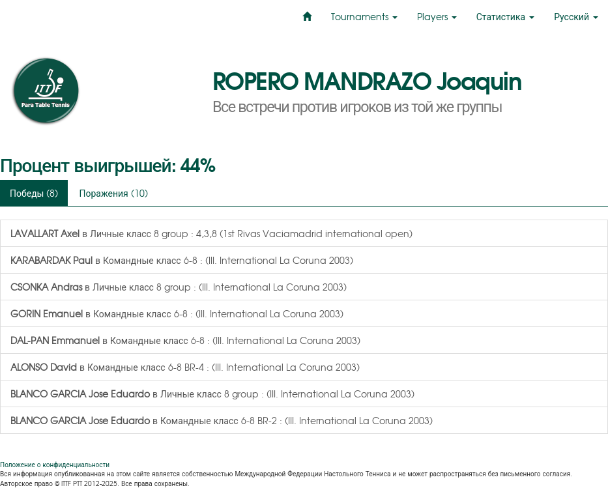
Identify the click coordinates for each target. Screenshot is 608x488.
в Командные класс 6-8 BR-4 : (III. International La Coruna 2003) (185, 366)
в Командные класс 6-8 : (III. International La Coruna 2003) (181, 259)
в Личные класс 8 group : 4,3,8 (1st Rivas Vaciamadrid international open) (211, 233)
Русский (576, 16)
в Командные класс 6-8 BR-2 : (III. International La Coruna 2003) (221, 420)
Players (437, 16)
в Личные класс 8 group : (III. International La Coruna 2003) (178, 286)
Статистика (505, 16)
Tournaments (364, 16)
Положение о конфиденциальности (54, 464)
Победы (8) (34, 192)
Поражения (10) (113, 192)
